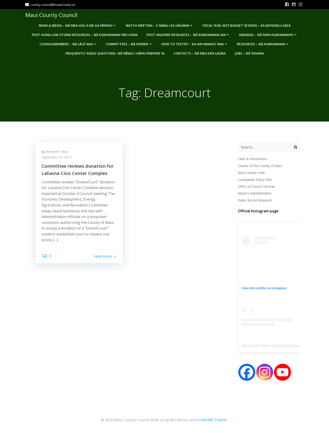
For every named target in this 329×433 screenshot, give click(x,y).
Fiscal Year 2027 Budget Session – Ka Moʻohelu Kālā (247, 25)
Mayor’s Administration (254, 193)
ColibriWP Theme (211, 419)
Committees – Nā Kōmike (129, 43)
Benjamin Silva (57, 152)
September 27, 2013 (57, 158)
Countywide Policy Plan (255, 179)
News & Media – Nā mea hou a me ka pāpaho (78, 25)
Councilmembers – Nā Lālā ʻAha (68, 43)
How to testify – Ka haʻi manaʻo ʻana (195, 43)
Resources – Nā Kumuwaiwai (263, 43)
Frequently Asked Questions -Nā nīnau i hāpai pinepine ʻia (114, 53)
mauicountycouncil (289, 346)
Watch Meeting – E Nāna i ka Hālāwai (159, 25)
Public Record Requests (255, 200)
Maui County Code (251, 173)
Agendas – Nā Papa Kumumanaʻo (268, 34)
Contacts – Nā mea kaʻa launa (200, 53)
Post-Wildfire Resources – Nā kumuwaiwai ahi (188, 34)
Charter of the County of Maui (260, 166)
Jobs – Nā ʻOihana (249, 53)
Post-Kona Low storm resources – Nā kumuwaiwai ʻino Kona (85, 34)
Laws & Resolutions (252, 159)
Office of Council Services (256, 186)
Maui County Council (51, 14)
